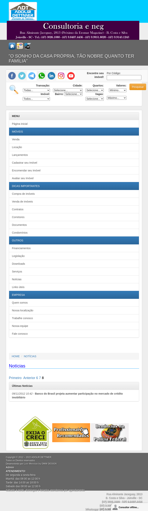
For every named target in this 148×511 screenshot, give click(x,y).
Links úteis (18, 287)
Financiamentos (21, 248)
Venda (15, 139)
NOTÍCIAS (30, 356)
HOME (16, 356)
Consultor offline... (129, 507)
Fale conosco (20, 333)
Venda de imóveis (22, 201)
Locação (17, 147)
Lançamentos (20, 154)
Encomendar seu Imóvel (26, 170)
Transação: (43, 85)
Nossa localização (22, 310)
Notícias (17, 279)
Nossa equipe (20, 325)
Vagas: (99, 94)
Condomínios (20, 232)
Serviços (17, 271)
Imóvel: (45, 94)
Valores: (121, 85)
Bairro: (59, 94)
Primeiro (15, 378)
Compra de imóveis (23, 193)
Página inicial (20, 123)
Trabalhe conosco (22, 318)
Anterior (29, 378)
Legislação (18, 255)
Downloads (18, 263)
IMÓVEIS (17, 131)
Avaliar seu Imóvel (22, 178)
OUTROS (17, 240)
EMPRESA (18, 294)
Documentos (19, 224)
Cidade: (78, 85)
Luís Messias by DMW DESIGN (40, 463)
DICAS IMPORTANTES (26, 186)
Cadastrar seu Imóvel (24, 162)
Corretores (18, 217)
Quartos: (98, 85)
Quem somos (20, 302)
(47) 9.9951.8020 (109, 509)
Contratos (17, 209)
